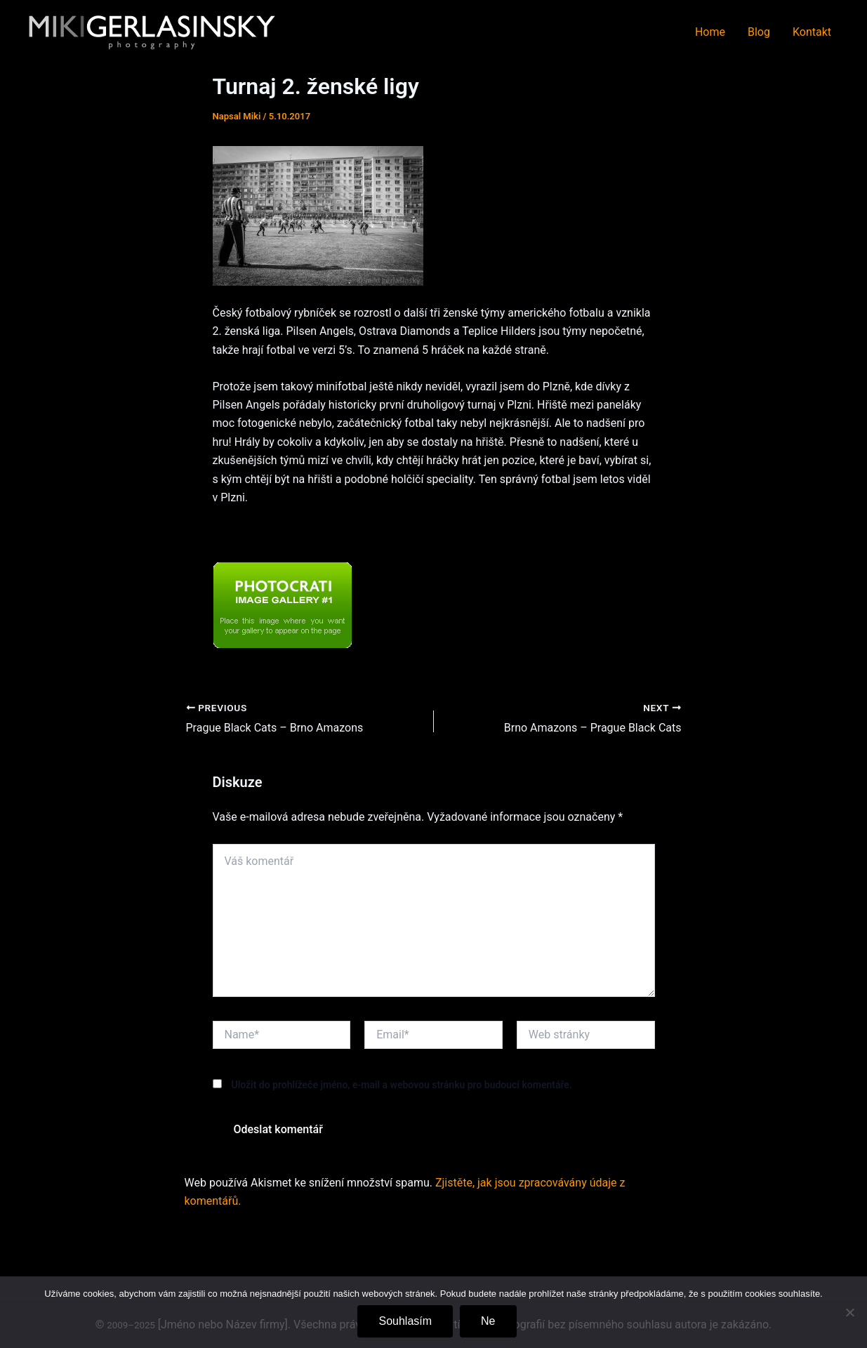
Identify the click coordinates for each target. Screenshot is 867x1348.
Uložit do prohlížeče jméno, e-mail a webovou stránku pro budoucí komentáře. (401, 1084)
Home (710, 32)
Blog (759, 32)
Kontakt (812, 32)
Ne (488, 1321)
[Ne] (849, 1312)
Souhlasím (405, 1321)
